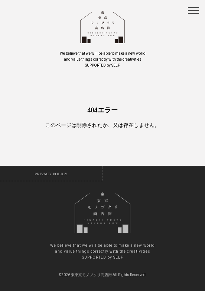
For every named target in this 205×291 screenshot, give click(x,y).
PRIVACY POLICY (51, 174)
